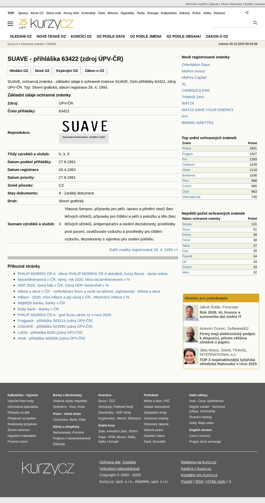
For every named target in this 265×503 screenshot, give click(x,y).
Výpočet (32, 395)
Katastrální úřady (155, 412)
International (191, 197)
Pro (184, 159)
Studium (260, 4)
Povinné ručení (18, 441)
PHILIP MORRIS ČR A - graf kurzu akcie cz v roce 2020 (64, 315)
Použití (187, 481)
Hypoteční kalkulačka (22, 436)
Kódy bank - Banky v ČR (38, 309)
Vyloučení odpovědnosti (119, 468)
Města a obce (153, 401)
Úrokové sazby (63, 401)
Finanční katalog (200, 417)
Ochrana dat (109, 462)
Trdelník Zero (193, 97)
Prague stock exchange (205, 441)
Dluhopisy (105, 407)
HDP (119, 412)
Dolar (81, 407)
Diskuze (219, 13)
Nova (186, 229)
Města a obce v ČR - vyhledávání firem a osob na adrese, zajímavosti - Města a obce (89, 291)
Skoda (187, 224)
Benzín (121, 437)
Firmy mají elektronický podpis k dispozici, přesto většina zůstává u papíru (227, 338)
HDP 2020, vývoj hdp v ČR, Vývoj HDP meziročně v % (63, 285)
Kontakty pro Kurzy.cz (199, 475)
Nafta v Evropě (108, 441)
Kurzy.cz (13, 43)
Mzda (73, 419)
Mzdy (127, 412)
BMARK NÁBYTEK (198, 122)
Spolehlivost (215, 401)
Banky (57, 395)
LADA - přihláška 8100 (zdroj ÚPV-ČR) (50, 332)
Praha (186, 148)
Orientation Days (196, 64)
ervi (185, 116)
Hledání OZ (19, 71)
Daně (147, 441)
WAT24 (188, 103)
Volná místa (72, 414)
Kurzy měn (71, 13)
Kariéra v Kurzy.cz (196, 468)
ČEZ (112, 401)
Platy (82, 419)
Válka (207, 13)
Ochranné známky (32, 43)
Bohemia (188, 175)
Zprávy (23, 13)
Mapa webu (206, 423)
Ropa (102, 437)
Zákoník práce (153, 430)
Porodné (78, 432)
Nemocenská (62, 432)
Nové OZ (42, 71)
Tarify (141, 13)
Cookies (129, 462)
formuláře (159, 441)
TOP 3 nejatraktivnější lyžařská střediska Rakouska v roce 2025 (228, 361)
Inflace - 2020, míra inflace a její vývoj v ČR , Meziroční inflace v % (73, 297)
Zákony (184, 13)
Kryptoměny (106, 418)
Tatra (186, 245)
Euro (72, 407)
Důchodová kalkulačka (23, 407)
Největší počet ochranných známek (213, 213)
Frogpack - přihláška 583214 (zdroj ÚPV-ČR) (55, 320)
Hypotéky (127, 13)
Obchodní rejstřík (196, 4)
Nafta (131, 437)
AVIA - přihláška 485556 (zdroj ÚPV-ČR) (51, 338)
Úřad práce (60, 419)
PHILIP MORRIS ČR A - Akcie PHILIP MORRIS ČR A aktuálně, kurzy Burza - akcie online (93, 273)
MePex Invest (193, 71)
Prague (187, 154)
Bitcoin (113, 13)
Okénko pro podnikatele (206, 298)
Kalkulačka (169, 13)
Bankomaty (73, 395)
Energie (152, 13)
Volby (192, 423)
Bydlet (249, 4)
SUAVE (51, 43)
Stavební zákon (154, 436)
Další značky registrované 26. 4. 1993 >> (143, 249)
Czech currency (199, 436)
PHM (111, 437)
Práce (197, 13)
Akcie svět (53, 13)
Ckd (185, 251)
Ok (184, 262)
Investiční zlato (117, 431)
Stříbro (133, 431)
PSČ (167, 401)
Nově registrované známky (206, 57)
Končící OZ (81, 36)
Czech (187, 186)
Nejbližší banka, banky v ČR (41, 303)
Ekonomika (105, 412)
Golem (187, 267)
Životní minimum (19, 430)
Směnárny (60, 407)
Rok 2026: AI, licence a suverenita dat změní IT (221, 314)
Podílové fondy (123, 407)
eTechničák (207, 411)
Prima (186, 235)
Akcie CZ (37, 13)
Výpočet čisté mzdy (21, 401)
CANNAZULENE (196, 90)
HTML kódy (216, 481)
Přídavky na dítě (19, 412)
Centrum (188, 164)
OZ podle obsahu (184, 36)
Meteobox (236, 4)
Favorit (187, 256)
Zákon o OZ (94, 71)
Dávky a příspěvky (66, 427)
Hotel (186, 170)
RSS (199, 481)
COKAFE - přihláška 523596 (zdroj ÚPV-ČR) (55, 326)
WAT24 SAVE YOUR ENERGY (208, 110)
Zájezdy (214, 4)
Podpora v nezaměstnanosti (72, 438)
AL (184, 84)
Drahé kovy (106, 425)
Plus (185, 181)
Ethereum (134, 418)
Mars (186, 272)
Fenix (186, 240)
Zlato (101, 13)
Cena (201, 401)
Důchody (59, 444)
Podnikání (151, 395)
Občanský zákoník (156, 424)
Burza (102, 401)
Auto (192, 401)
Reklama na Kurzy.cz (199, 462)
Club (185, 191)
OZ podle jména (145, 36)
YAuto (224, 4)
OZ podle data (111, 36)
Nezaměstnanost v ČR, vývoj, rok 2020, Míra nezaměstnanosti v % (74, 279)
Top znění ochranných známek (209, 138)
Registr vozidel (199, 407)
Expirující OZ (67, 71)
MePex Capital (194, 77)
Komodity (88, 13)
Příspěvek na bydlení (22, 418)
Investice (104, 395)
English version (200, 430)
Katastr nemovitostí (157, 407)
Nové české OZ (51, 36)
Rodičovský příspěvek (22, 424)
